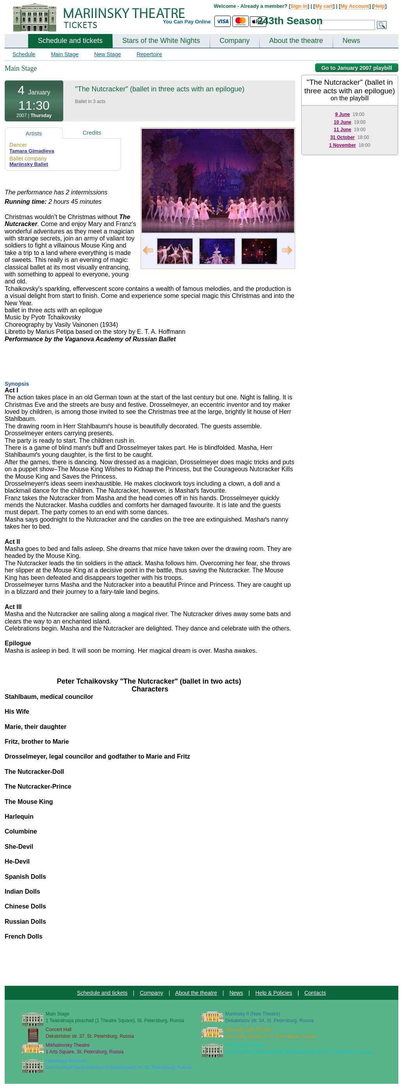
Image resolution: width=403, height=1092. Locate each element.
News (351, 41)
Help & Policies (273, 993)
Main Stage (64, 54)
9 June (342, 114)
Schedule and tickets (70, 41)
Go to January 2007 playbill (356, 68)
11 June (342, 129)
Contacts (315, 993)
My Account (355, 6)
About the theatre (296, 41)
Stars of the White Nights (161, 41)
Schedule (23, 54)
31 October (342, 137)
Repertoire (149, 54)
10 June (342, 122)
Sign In (299, 6)
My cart (324, 6)
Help (379, 6)
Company (234, 41)
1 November (342, 145)
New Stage (107, 54)
